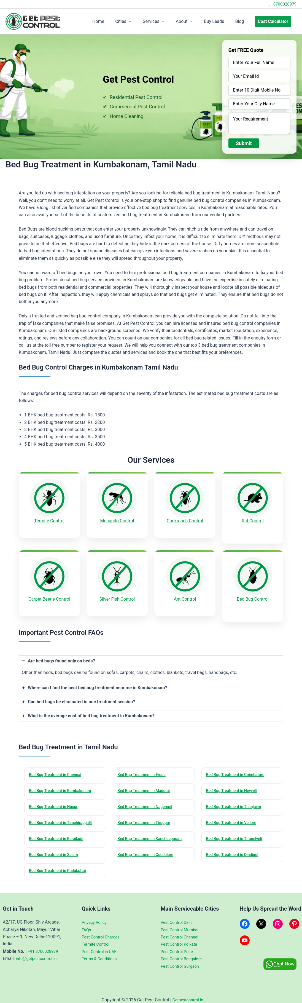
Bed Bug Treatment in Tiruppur (146, 814)
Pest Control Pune (178, 945)
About (192, 21)
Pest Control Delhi (178, 915)
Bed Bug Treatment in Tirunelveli (237, 830)
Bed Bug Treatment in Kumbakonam (62, 781)
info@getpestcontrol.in (38, 951)
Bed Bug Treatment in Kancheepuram (152, 830)
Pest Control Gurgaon (182, 959)
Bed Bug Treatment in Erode (143, 765)
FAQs (87, 923)
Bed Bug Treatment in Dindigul (235, 847)
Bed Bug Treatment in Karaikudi (58, 830)
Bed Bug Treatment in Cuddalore (148, 847)
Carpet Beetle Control (49, 594)
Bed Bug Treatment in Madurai (146, 781)
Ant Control (185, 594)
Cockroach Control (185, 520)
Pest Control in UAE (101, 945)
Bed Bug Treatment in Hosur (55, 798)
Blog (242, 21)
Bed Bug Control (252, 594)
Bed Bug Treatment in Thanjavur (236, 798)
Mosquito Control (117, 520)
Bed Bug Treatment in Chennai (57, 765)
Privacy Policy (95, 915)
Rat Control (253, 520)
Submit (244, 143)
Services (164, 21)
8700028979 (281, 4)
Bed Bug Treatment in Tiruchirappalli (63, 814)
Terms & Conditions (101, 952)
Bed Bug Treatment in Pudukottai (59, 864)
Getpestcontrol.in (187, 993)
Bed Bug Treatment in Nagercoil (147, 798)
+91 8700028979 (44, 944)
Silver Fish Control (117, 594)
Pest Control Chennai (181, 930)
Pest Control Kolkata (181, 937)
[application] (141, 21)
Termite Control (49, 520)
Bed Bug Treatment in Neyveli (234, 781)
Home (112, 21)
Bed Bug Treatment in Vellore (233, 814)
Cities (135, 21)
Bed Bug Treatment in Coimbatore (238, 765)
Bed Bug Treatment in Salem (55, 847)
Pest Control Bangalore (183, 952)
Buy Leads (219, 21)
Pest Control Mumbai (181, 923)
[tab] (151, 657)
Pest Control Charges (102, 930)
